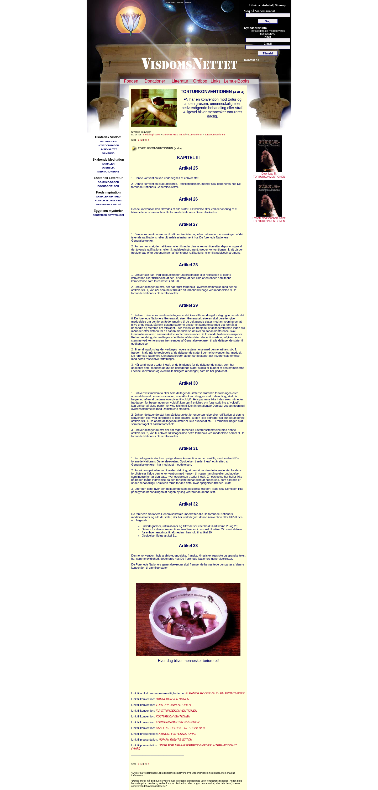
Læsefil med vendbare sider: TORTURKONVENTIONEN (269, 218)
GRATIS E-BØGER (108, 182)
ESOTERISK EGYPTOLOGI (108, 214)
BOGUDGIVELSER (108, 186)
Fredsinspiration (151, 134)
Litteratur (180, 81)
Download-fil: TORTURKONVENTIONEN (269, 174)
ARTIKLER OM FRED (108, 196)
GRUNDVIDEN (108, 141)
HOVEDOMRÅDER (108, 145)
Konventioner (195, 134)
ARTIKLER (108, 163)
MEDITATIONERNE (108, 171)
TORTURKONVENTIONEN (178, 2)
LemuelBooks (236, 81)
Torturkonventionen (215, 134)
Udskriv (254, 5)
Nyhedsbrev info (255, 27)
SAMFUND (108, 153)
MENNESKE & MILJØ (108, 204)
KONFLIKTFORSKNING (108, 200)
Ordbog (200, 81)
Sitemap (280, 5)
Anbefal (267, 5)
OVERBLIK (108, 167)
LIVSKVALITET (108, 149)
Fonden (131, 81)
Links (215, 81)
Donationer (155, 81)
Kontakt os (251, 60)
